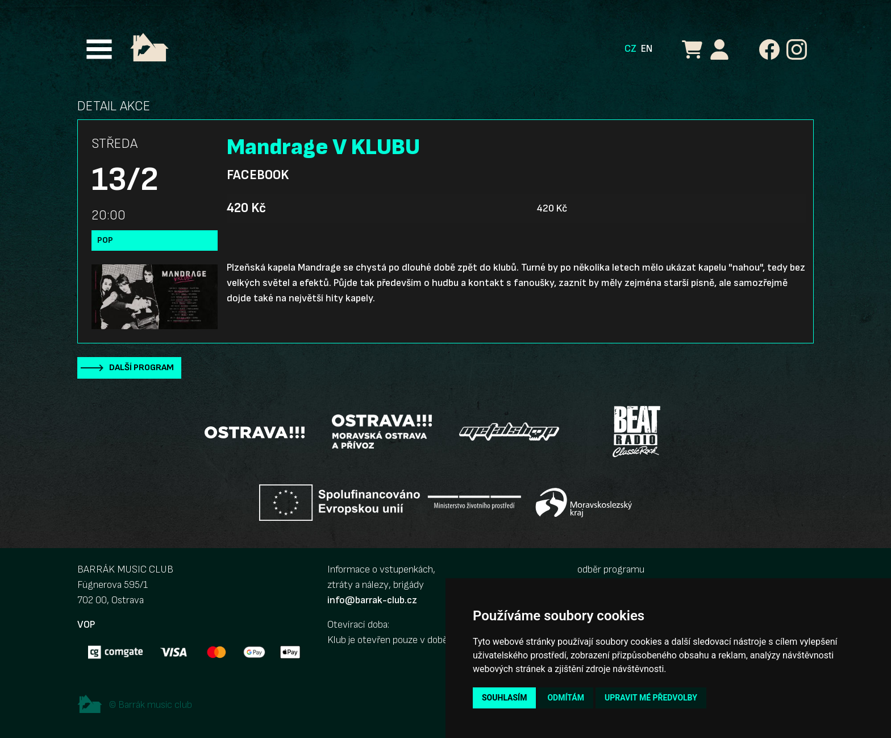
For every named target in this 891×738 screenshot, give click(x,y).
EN (646, 49)
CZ (630, 49)
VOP (86, 625)
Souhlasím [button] (504, 697)
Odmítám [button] (565, 697)
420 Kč (246, 208)
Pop (105, 240)
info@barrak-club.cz (372, 600)
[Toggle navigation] (99, 49)
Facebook (258, 175)
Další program (141, 367)
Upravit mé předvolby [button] (651, 697)
